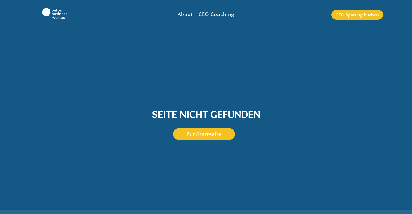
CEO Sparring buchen (357, 15)
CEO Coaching (216, 14)
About (185, 14)
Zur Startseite (204, 134)
